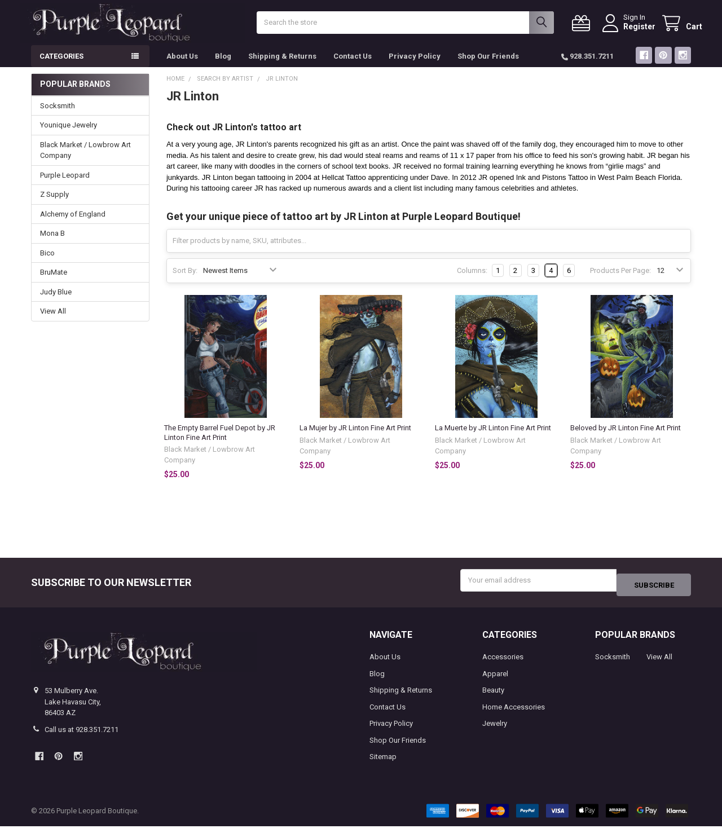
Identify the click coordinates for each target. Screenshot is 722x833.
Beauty (493, 697)
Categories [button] (61, 67)
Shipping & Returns (282, 67)
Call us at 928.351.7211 (81, 735)
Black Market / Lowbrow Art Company (85, 161)
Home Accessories (513, 713)
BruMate (53, 283)
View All (53, 322)
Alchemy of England (72, 225)
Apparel (495, 680)
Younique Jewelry (68, 136)
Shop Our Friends (488, 67)
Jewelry (494, 730)
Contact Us (352, 67)
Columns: (472, 281)
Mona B (52, 244)
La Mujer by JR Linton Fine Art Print (355, 439)
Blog (223, 67)
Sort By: (185, 281)
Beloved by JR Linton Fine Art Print (625, 439)
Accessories (502, 663)
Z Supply (54, 205)
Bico (47, 264)
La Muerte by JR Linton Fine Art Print (493, 439)
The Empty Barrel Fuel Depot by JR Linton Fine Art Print (219, 443)
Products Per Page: (620, 281)
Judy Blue (56, 303)
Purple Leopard (65, 186)
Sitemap (383, 763)
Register (628, 32)
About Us (182, 67)
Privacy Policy (415, 67)
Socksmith (57, 117)
